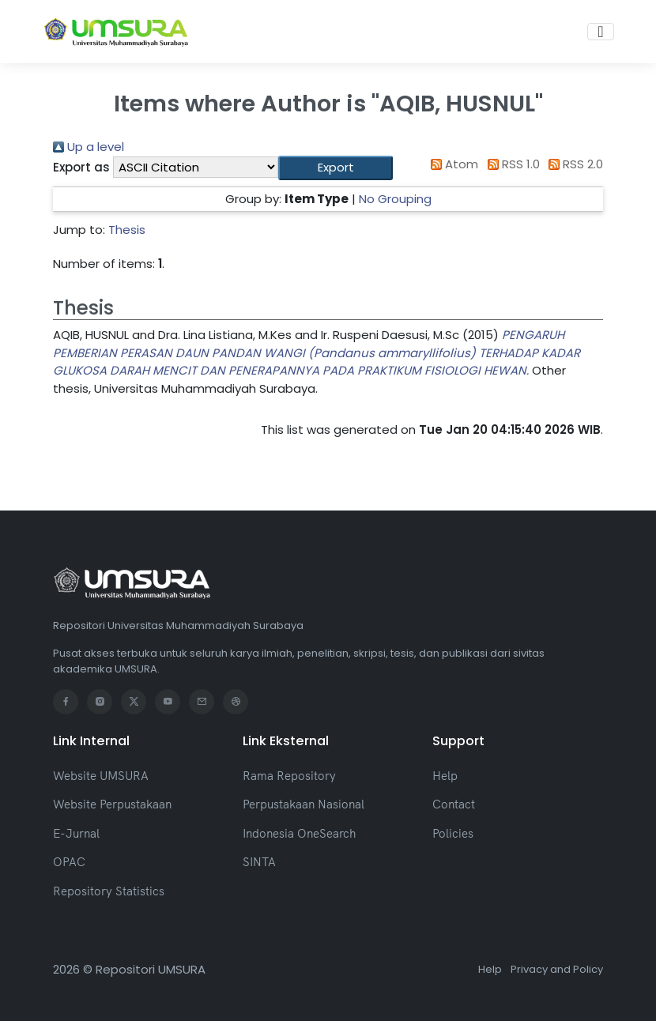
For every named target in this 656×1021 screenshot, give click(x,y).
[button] (335, 168)
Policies (452, 833)
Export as (81, 167)
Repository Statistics (108, 891)
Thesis (126, 229)
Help (445, 775)
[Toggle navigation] (600, 31)
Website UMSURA (101, 775)
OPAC (69, 861)
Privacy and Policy (557, 969)
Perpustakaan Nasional (303, 804)
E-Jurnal (76, 833)
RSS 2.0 (573, 164)
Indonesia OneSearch (299, 833)
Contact (453, 804)
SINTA (259, 861)
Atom (452, 164)
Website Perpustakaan (112, 804)
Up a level (88, 146)
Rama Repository (289, 775)
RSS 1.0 (510, 164)
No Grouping (395, 198)
